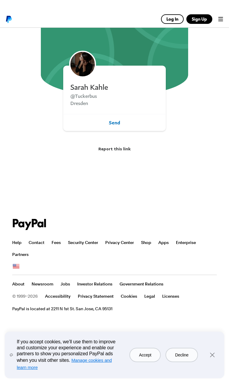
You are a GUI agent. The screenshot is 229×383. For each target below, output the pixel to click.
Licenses (170, 296)
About (18, 284)
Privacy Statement (96, 296)
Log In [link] (172, 18)
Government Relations (141, 284)
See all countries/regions (16, 266)
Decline (181, 355)
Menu (220, 19)
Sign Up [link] (199, 18)
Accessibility (58, 296)
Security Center (83, 242)
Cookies (129, 296)
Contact (36, 242)
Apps (163, 242)
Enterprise (186, 242)
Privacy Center (119, 242)
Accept (145, 355)
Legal (149, 296)
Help (16, 242)
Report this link (114, 148)
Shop (146, 242)
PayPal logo (9, 19)
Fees (56, 242)
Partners (20, 254)
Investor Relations (94, 284)
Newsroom (42, 284)
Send (114, 123)
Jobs (65, 284)
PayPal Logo (29, 224)
